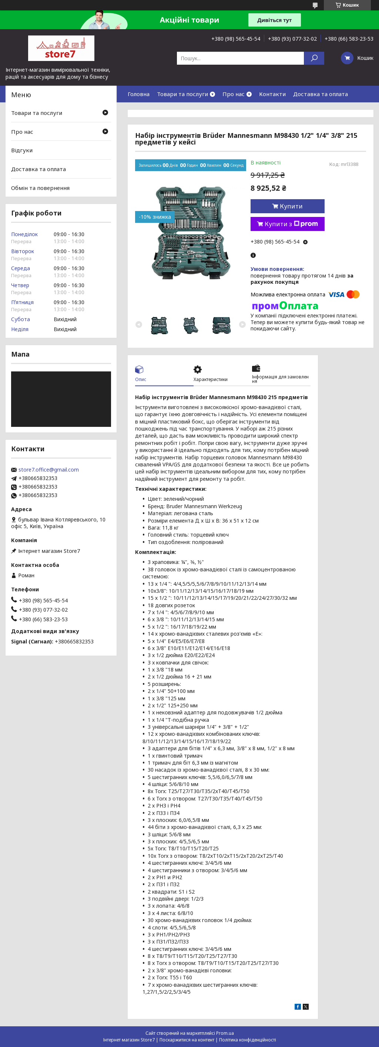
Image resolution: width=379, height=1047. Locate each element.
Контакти (272, 94)
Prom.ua (225, 1033)
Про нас (233, 94)
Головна (139, 94)
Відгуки (22, 150)
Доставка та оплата (320, 94)
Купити (291, 206)
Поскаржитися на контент (187, 1040)
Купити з (291, 224)
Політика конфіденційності (247, 1040)
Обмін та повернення (40, 187)
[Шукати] (314, 58)
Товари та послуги (182, 94)
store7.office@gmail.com (49, 469)
